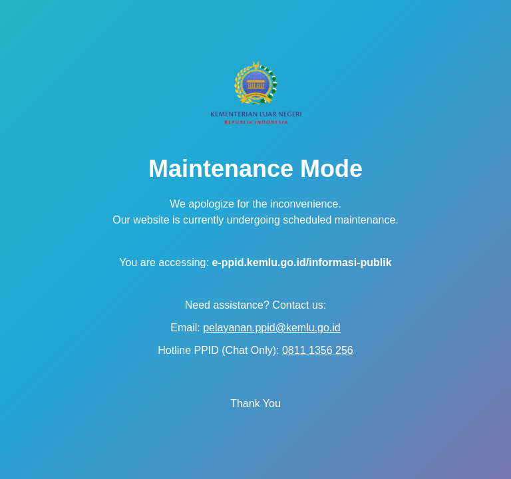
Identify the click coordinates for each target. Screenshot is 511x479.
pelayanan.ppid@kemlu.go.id (272, 327)
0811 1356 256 (317, 350)
